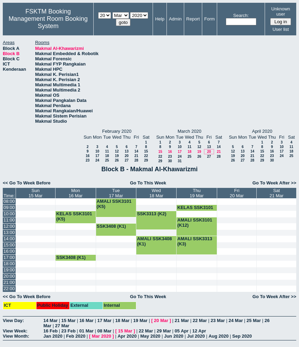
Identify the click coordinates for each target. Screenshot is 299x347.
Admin (175, 18)
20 (126, 156)
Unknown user (280, 11)
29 (146, 160)
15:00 (9, 245)
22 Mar (200, 320)
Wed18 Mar (156, 193)
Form (209, 18)
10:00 (9, 213)
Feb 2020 (76, 336)
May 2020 (150, 336)
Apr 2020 (127, 336)
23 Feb (68, 330)
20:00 (9, 276)
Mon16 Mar (76, 193)
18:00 (9, 263)
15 (146, 151)
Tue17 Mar (116, 193)
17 (97, 156)
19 (117, 156)
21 (136, 156)
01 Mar (86, 330)
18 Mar (122, 320)
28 (136, 160)
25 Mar (254, 320)
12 (117, 151)
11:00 (9, 220)
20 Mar (161, 320)
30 (170, 161)
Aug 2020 (218, 336)
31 (179, 161)
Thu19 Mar (197, 193)
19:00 (9, 269)
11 (107, 151)
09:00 (9, 207)
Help (159, 18)
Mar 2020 (101, 336)
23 (87, 160)
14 (136, 151)
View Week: (15, 330)
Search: (241, 15)
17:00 (9, 257)
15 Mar (68, 320)
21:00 (9, 282)
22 (146, 156)
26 (117, 160)
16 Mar (86, 320)
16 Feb (50, 330)
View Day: (13, 320)
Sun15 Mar (35, 193)
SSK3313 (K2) (151, 213)
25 (107, 160)
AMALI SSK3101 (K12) (194, 222)
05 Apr (182, 330)
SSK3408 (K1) (111, 226)
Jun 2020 (173, 336)
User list (281, 29)
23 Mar (218, 320)
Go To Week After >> (274, 182)
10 (97, 151)
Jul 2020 (196, 336)
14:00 (9, 238)
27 (126, 160)
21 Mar (182, 320)
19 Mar (140, 320)
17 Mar (104, 320)
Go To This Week (148, 182)
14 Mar (50, 320)
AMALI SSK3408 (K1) (154, 241)
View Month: (16, 336)
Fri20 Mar (237, 193)
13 (126, 151)
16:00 (9, 251)
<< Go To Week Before (27, 182)
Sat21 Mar (276, 193)
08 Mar (104, 330)
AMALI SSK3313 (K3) (194, 241)
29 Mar (164, 330)
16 (87, 156)
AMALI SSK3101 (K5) (114, 204)
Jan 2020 (52, 336)
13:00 (9, 232)
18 (107, 156)
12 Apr (199, 330)
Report (193, 18)
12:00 (9, 226)
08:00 (9, 201)
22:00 (9, 288)
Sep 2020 (242, 336)
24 (97, 160)
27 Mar (62, 325)
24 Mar (236, 320)
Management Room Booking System (48, 22)
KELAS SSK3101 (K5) (195, 210)
